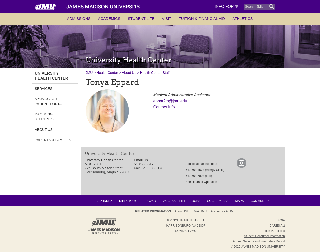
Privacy (150, 201)
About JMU (182, 211)
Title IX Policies (274, 231)
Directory (128, 201)
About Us (129, 73)
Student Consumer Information (264, 236)
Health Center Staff (155, 73)
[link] (241, 167)
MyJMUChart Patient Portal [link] (49, 101)
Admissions (78, 18)
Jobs (196, 201)
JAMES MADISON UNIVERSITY (263, 246)
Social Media (217, 201)
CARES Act (277, 225)
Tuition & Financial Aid (202, 18)
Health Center (107, 73)
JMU (89, 73)
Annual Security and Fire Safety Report (259, 241)
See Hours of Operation (201, 182)
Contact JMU (185, 231)
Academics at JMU (223, 211)
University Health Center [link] (51, 75)
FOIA (281, 220)
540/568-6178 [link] (145, 164)
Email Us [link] (141, 160)
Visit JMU (200, 211)
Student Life (141, 18)
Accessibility (175, 201)
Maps (239, 201)
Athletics (242, 18)
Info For (226, 6)
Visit (167, 18)
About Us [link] (44, 130)
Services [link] (44, 89)
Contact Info (164, 107)
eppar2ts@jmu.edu (170, 101)
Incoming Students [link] (44, 116)
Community (260, 201)
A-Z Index (105, 201)
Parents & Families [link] (53, 140)
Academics (109, 18)
